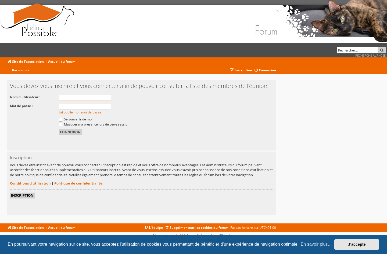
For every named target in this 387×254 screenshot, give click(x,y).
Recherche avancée (370, 55)
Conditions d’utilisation (30, 183)
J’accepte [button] (357, 244)
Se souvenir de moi (75, 119)
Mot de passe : (21, 106)
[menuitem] (265, 70)
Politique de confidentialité (78, 183)
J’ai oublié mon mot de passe (80, 112)
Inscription (22, 195)
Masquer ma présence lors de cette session (94, 124)
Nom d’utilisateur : (25, 97)
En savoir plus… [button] (316, 244)
